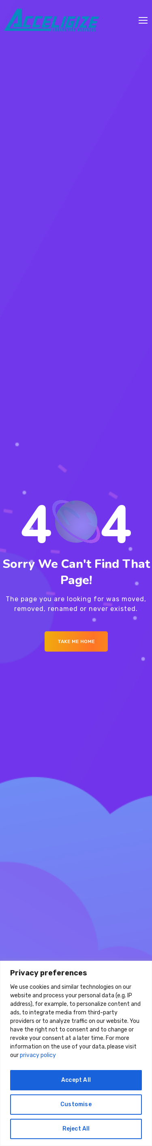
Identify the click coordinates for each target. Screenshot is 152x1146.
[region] (76, 1053)
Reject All (76, 1128)
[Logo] (51, 20)
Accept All (76, 1080)
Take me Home (76, 641)
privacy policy (38, 1055)
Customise (76, 1104)
